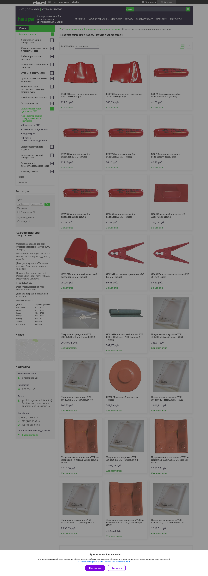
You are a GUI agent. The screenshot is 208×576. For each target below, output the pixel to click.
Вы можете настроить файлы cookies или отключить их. (103, 562)
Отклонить (117, 568)
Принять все (95, 568)
